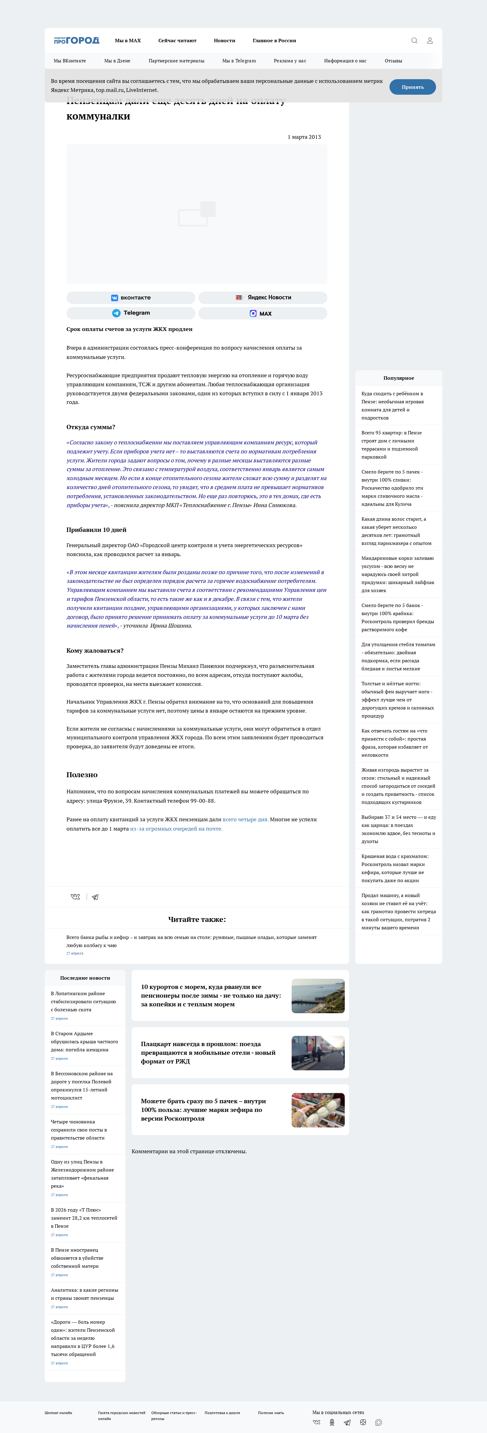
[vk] (76, 896)
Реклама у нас (290, 61)
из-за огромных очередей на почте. (176, 828)
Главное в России (274, 40)
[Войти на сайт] (430, 40)
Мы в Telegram (239, 61)
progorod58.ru (138, 1304)
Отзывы (394, 61)
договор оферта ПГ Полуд (67, 1360)
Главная (208, 1228)
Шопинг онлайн (58, 1193)
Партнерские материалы (176, 61)
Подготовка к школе (222, 1193)
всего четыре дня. (246, 819)
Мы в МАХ (128, 40)
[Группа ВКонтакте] (130, 298)
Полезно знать (271, 1193)
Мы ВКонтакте (70, 61)
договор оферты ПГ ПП (65, 1366)
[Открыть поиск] (414, 40)
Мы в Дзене (117, 61)
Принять (413, 87)
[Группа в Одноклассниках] (332, 1203)
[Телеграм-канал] (130, 313)
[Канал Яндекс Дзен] (363, 1203)
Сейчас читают (177, 40)
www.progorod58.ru (92, 1244)
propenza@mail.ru (127, 1262)
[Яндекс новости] (262, 298)
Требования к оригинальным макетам (78, 1228)
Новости (224, 40)
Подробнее (208, 1381)
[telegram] (97, 896)
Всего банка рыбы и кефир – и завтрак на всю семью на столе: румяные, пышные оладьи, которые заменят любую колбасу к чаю (196, 945)
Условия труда (135, 1228)
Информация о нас (345, 61)
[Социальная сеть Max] (262, 313)
